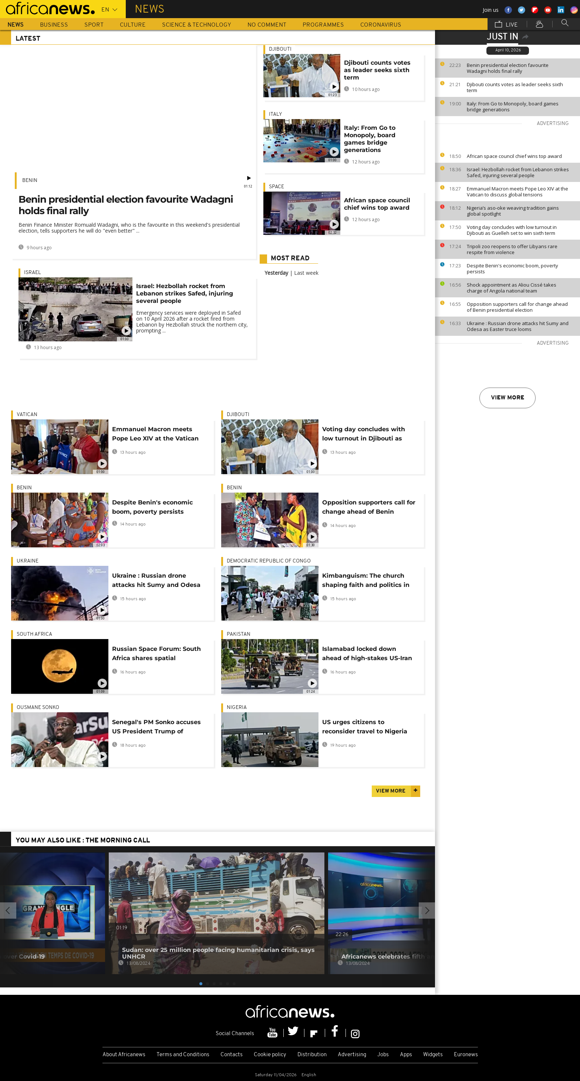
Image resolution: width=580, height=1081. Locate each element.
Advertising (352, 1055)
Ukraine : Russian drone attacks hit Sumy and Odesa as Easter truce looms (518, 326)
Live (506, 24)
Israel (32, 273)
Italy (275, 114)
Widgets (433, 1055)
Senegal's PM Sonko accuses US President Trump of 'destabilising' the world (156, 728)
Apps (406, 1055)
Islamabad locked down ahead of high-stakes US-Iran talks (367, 654)
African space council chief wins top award (514, 156)
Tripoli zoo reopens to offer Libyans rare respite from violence (512, 249)
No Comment (266, 25)
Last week (306, 272)
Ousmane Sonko (38, 707)
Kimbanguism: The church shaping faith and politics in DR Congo (365, 581)
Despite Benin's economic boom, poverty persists (512, 268)
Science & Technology (196, 25)
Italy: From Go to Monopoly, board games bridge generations (513, 106)
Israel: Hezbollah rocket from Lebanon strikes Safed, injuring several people (518, 172)
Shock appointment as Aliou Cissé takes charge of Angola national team (511, 288)
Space (276, 187)
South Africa (34, 634)
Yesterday (276, 272)
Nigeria (237, 707)
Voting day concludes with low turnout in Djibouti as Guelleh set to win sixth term (512, 230)
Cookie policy (270, 1055)
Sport (94, 25)
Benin (29, 180)
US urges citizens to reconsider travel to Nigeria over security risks (364, 728)
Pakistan (238, 634)
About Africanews (123, 1055)
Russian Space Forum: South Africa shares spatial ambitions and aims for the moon (156, 654)
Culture (133, 25)
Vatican (27, 415)
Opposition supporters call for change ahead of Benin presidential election (517, 307)
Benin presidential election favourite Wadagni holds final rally (508, 68)
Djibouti (280, 49)
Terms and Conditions (182, 1055)
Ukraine (27, 561)
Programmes (323, 25)
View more (507, 398)
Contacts (231, 1055)
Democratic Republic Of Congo (269, 561)
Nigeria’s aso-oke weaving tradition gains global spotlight (513, 211)
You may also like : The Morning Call (83, 840)
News (15, 25)
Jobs (383, 1055)
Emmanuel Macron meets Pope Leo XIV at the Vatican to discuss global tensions (517, 191)
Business (54, 25)
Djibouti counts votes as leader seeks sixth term (515, 87)
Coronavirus (380, 25)
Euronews (466, 1055)
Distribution (312, 1055)
